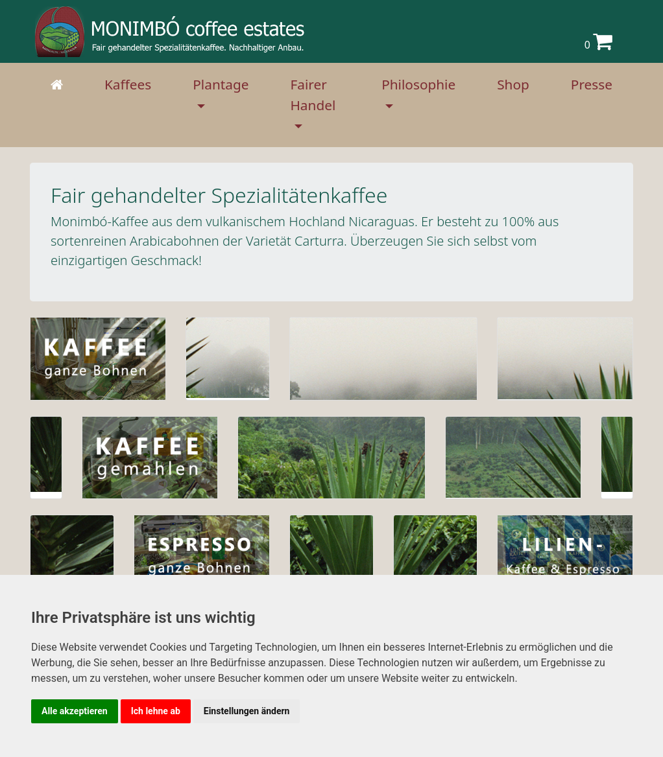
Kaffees (127, 84)
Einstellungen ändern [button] (247, 711)
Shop (513, 84)
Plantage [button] (220, 84)
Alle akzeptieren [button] (75, 711)
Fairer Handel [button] (312, 94)
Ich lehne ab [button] (155, 711)
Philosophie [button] (418, 84)
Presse (591, 84)
